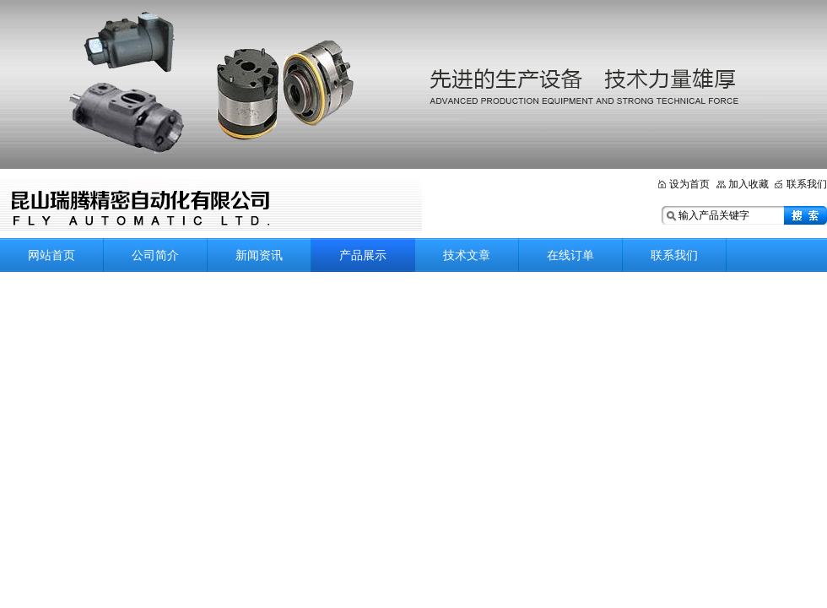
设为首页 (689, 184)
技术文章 (466, 255)
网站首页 (51, 255)
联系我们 (806, 184)
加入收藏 (748, 184)
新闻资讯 (259, 255)
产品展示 (362, 255)
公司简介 (155, 255)
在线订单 (570, 255)
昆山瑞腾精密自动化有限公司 (211, 204)
